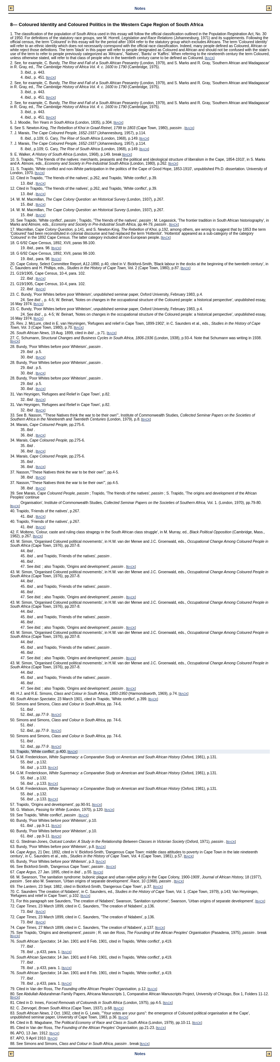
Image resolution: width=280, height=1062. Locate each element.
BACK (210, 58)
